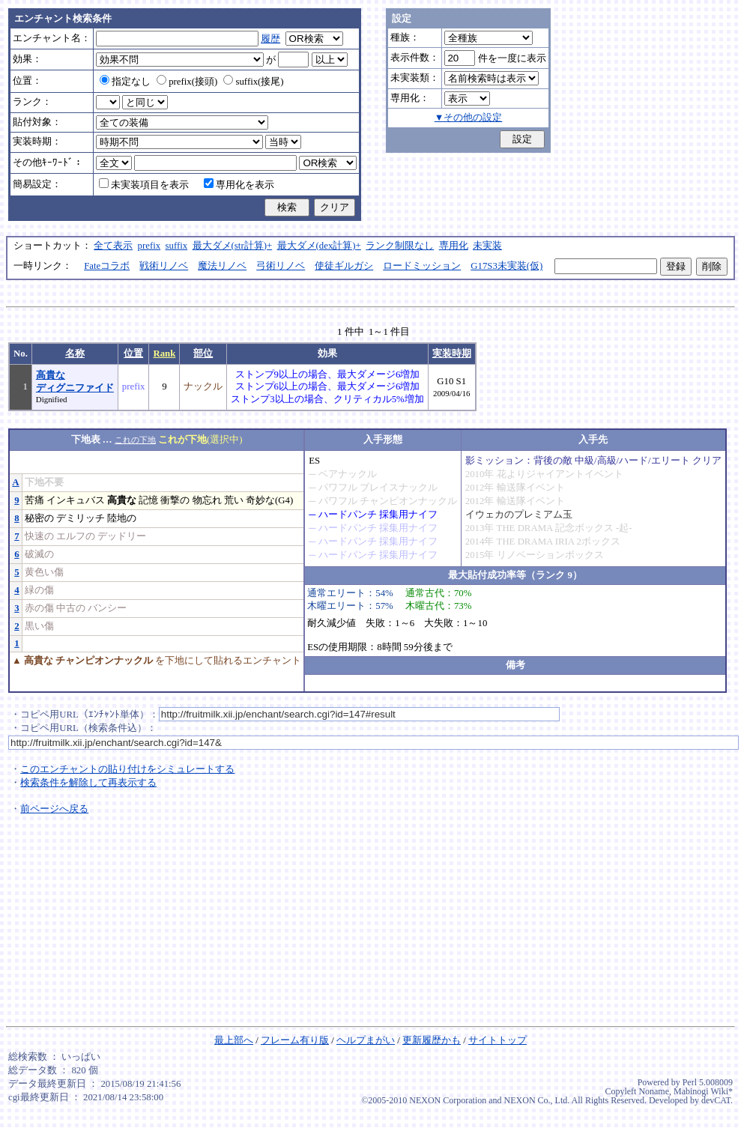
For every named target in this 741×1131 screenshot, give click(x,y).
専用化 (453, 245)
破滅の (39, 554)
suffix (177, 245)
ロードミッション (422, 266)
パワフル (337, 487)
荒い (234, 500)
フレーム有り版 (295, 1040)
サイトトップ (497, 1040)
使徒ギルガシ (344, 266)
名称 (75, 353)
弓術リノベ (280, 266)
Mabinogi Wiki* (703, 1091)
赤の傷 (39, 608)
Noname (653, 1091)
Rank (164, 353)
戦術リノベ (163, 266)
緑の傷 (39, 590)
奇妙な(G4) (269, 500)
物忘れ (207, 500)
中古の (70, 608)
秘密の (39, 518)
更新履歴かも (431, 1040)
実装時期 (451, 353)
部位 (203, 353)
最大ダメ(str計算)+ (233, 245)
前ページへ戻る (54, 809)
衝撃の (175, 500)
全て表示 (113, 245)
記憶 (148, 500)
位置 (133, 353)
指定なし (125, 81)
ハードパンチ (347, 514)
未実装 (487, 245)
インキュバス (75, 500)
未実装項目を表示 (144, 185)
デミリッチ (80, 518)
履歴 (270, 39)
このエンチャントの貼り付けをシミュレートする (127, 769)
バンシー (107, 608)
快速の (39, 536)
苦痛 (34, 500)
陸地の (121, 518)
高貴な (121, 500)
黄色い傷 (44, 572)
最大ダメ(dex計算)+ (319, 245)
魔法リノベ (222, 266)
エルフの (75, 536)
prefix (149, 245)
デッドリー (121, 536)
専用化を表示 (239, 185)
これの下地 (135, 439)
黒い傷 (39, 626)
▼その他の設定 (469, 117)
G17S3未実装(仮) (506, 266)
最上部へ (233, 1040)
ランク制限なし (400, 245)
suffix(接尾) (253, 81)
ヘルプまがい (365, 1040)
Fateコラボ (107, 266)
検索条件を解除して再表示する (88, 782)
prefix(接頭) (187, 81)
